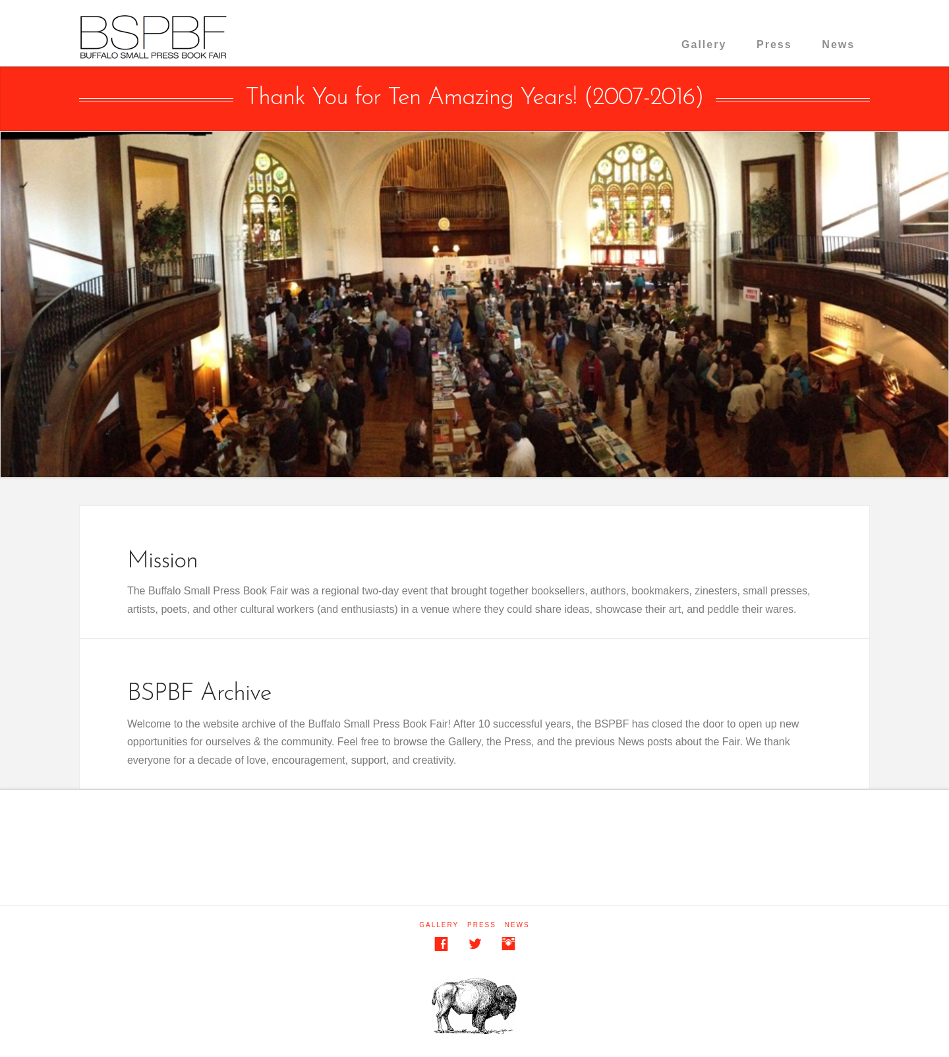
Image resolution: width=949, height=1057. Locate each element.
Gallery (703, 44)
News (838, 44)
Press (774, 44)
